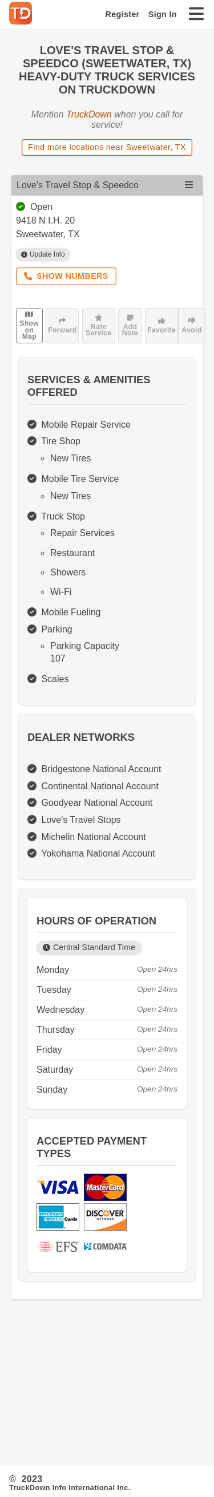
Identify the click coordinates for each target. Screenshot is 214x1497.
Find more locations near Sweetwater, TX (107, 147)
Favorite (161, 325)
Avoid (192, 325)
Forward (62, 325)
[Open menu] (189, 185)
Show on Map (29, 325)
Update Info (43, 254)
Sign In (162, 14)
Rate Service (98, 325)
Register (123, 14)
